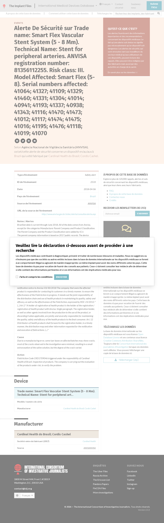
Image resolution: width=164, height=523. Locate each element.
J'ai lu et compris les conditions (36, 276)
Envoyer (61, 277)
